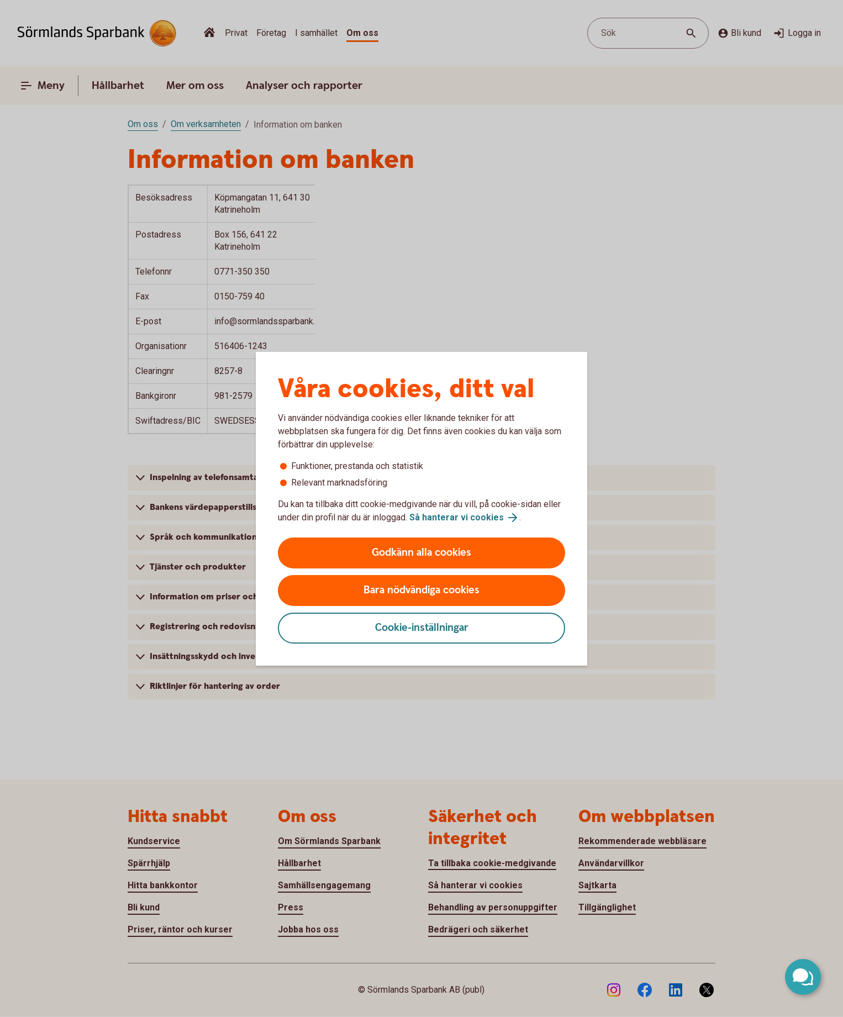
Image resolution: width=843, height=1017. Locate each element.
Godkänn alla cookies (421, 553)
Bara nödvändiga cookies (421, 590)
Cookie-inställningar (421, 628)
